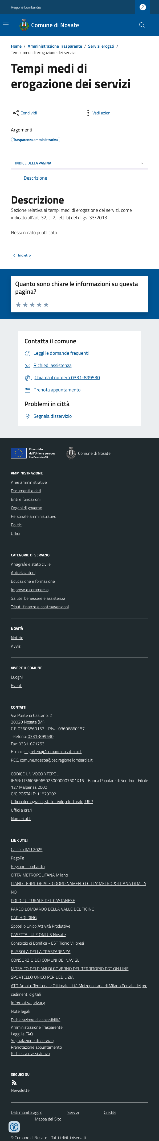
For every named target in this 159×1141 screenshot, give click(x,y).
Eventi (16, 685)
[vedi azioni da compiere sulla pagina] (98, 113)
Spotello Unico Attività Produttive (40, 926)
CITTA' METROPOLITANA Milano (39, 875)
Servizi (73, 1112)
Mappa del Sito (48, 1119)
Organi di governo (26, 508)
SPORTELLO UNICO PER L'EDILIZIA (42, 977)
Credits (110, 1112)
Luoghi (17, 677)
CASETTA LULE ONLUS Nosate (38, 934)
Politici (16, 525)
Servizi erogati (101, 46)
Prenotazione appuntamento (36, 1047)
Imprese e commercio (29, 589)
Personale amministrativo (33, 516)
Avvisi (16, 646)
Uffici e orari (21, 810)
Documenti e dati (26, 490)
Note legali (20, 1011)
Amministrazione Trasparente (55, 46)
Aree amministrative (29, 482)
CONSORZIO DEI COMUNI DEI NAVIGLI (45, 960)
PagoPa (17, 858)
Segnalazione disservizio (32, 1040)
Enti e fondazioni (25, 499)
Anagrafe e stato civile (31, 564)
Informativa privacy (28, 1002)
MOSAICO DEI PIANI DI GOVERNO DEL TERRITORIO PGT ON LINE (70, 968)
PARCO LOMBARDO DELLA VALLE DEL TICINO (53, 909)
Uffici (15, 533)
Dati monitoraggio (26, 1112)
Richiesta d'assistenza (30, 1053)
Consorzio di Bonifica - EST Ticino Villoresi (47, 943)
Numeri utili (21, 818)
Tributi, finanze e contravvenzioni (40, 606)
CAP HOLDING (24, 917)
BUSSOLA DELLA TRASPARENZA (41, 951)
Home (16, 46)
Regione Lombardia (26, 7)
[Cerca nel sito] (139, 25)
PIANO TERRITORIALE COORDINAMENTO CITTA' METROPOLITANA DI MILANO (78, 887)
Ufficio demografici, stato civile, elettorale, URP (52, 801)
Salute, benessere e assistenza (38, 598)
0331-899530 (41, 736)
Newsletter (21, 1090)
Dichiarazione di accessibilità (35, 1019)
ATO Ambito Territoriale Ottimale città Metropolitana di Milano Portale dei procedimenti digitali (79, 989)
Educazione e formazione (33, 581)
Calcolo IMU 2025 (27, 849)
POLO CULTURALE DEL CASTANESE (43, 900)
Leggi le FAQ (22, 1034)
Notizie (17, 637)
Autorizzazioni (23, 572)
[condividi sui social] (24, 113)
